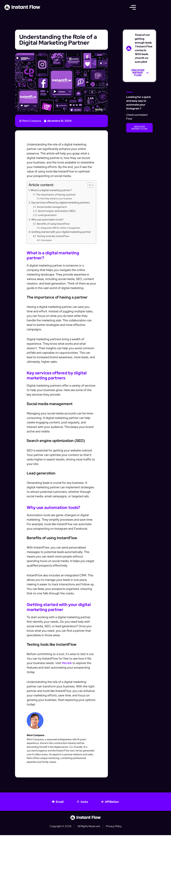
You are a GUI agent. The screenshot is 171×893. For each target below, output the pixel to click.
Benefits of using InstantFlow (53, 223)
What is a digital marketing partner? (51, 190)
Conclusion (46, 240)
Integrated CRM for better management (60, 227)
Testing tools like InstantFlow (53, 236)
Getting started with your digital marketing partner (61, 232)
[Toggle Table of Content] (89, 185)
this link (67, 663)
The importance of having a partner (56, 194)
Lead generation (47, 215)
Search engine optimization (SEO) (57, 210)
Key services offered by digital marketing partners (60, 202)
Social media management (52, 206)
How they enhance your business (56, 198)
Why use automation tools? (47, 219)
